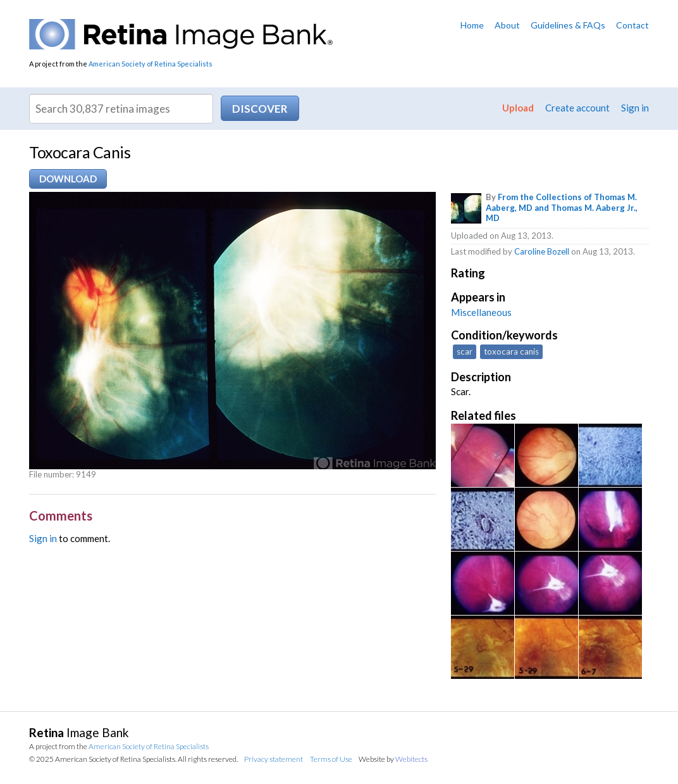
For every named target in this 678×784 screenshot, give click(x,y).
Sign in (635, 107)
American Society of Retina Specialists (151, 64)
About (507, 25)
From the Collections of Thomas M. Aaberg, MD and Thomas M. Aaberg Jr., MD (562, 208)
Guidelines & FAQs (568, 25)
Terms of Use (331, 759)
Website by (393, 759)
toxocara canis (511, 351)
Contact (632, 25)
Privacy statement (273, 759)
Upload (518, 107)
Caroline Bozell (541, 251)
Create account (577, 107)
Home (472, 25)
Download (68, 178)
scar (464, 351)
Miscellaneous (481, 312)
